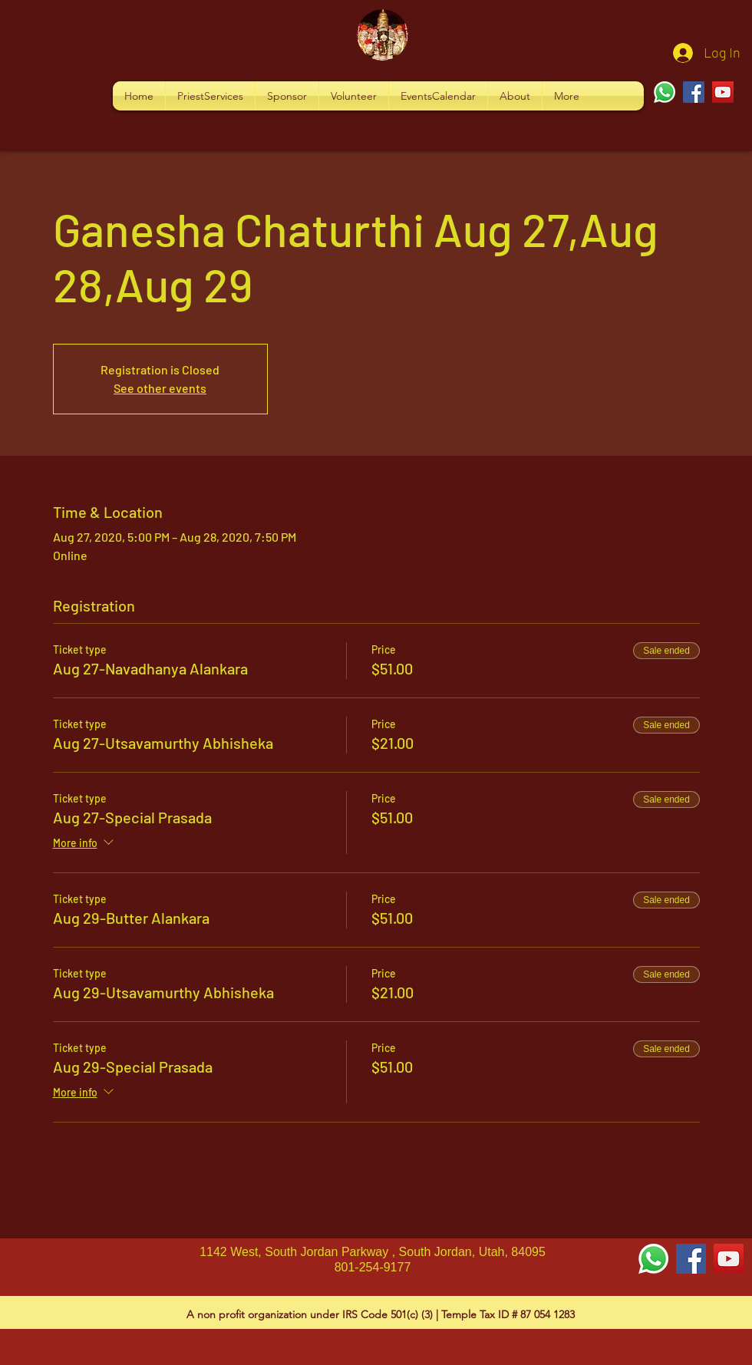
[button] (210, 95)
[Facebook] (693, 92)
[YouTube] (723, 92)
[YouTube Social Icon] (729, 1259)
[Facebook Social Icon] (691, 1259)
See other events (160, 388)
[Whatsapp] (664, 92)
